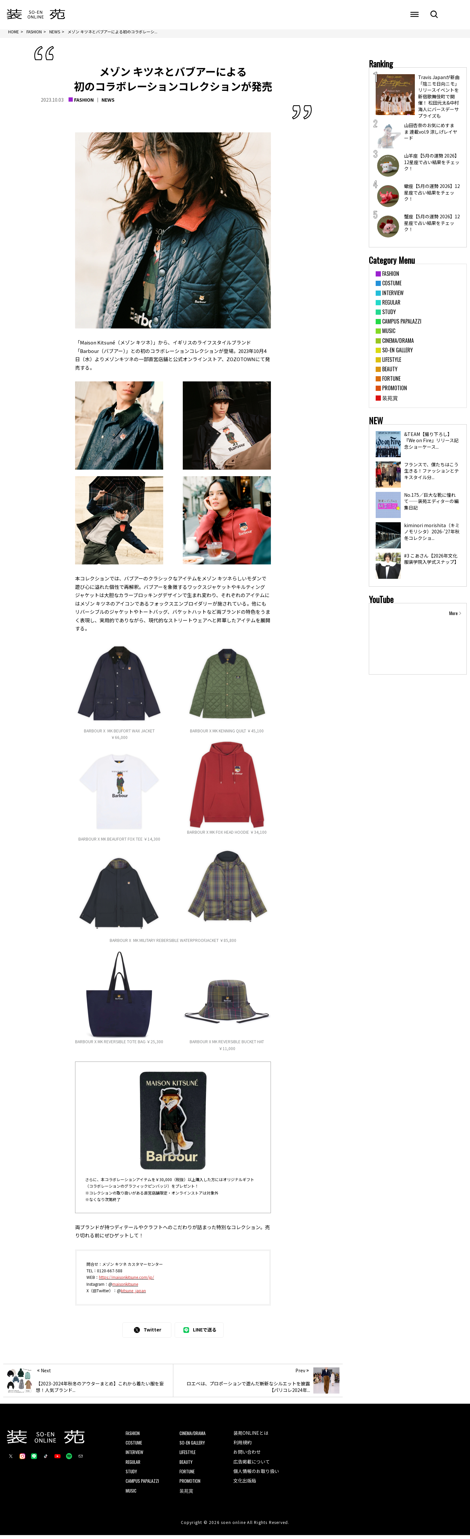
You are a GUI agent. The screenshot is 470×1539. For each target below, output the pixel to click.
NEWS (108, 103)
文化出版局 (244, 1484)
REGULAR (134, 1465)
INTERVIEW (135, 1455)
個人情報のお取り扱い (256, 1475)
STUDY (132, 1475)
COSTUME (134, 1446)
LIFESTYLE (188, 1455)
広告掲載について (251, 1465)
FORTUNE (188, 1475)
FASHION (84, 103)
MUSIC (131, 1494)
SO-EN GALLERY (193, 1446)
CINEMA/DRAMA (193, 1436)
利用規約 (242, 1446)
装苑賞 (186, 1494)
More (453, 616)
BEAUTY (187, 1465)
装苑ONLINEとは (250, 1436)
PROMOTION (190, 1484)
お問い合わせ (247, 1455)
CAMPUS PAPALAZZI (143, 1484)
